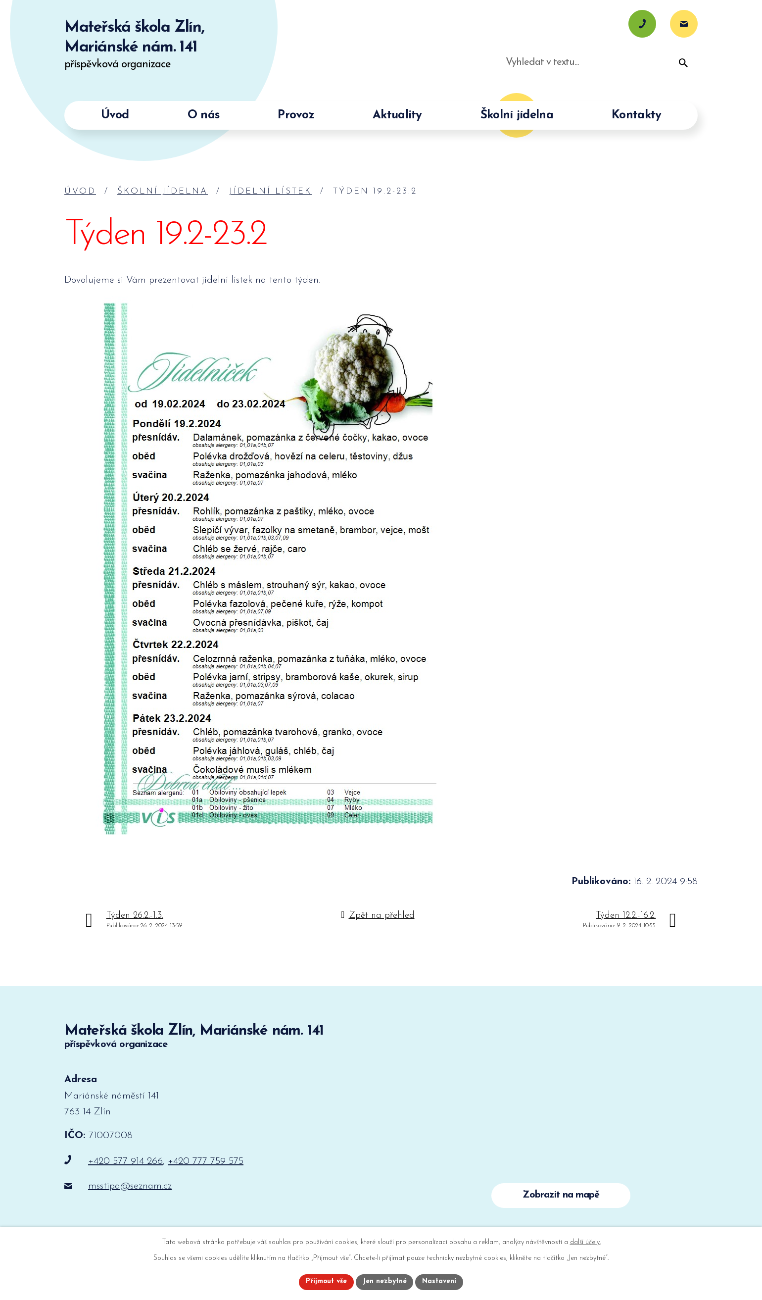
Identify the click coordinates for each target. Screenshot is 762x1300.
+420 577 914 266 (125, 1161)
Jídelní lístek (270, 191)
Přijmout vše (326, 1282)
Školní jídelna (162, 191)
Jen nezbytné (385, 1282)
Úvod (80, 191)
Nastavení (440, 1282)
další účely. (585, 1242)
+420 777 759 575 (205, 1161)
